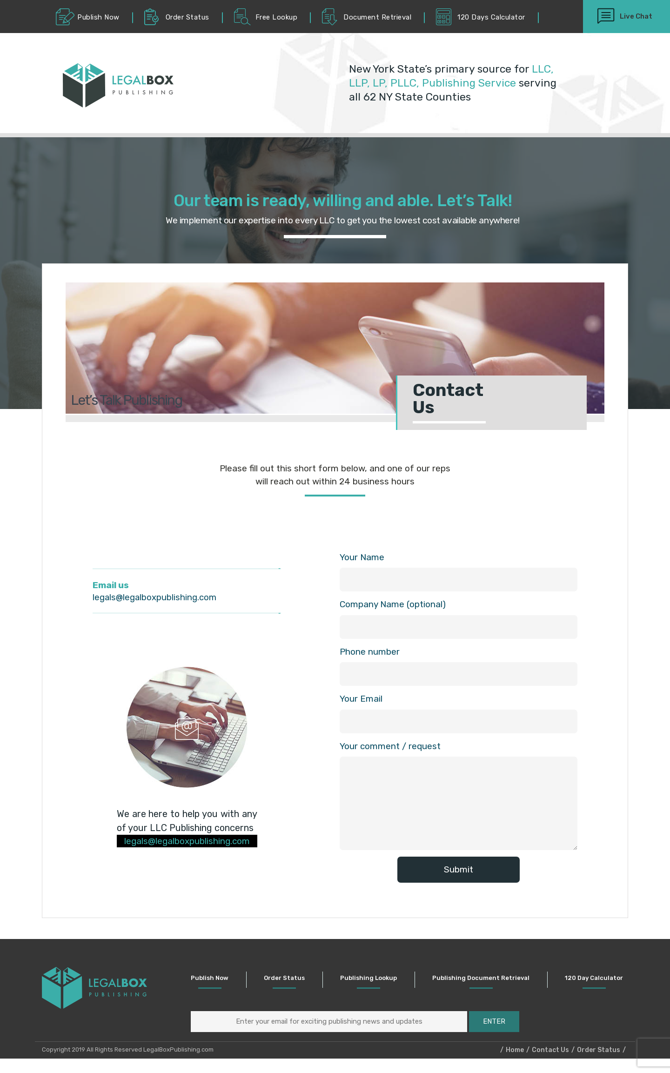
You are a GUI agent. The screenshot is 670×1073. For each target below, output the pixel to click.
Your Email (361, 702)
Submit (458, 873)
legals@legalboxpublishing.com (155, 597)
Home (515, 1064)
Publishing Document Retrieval (489, 987)
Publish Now (222, 987)
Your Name (362, 557)
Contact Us (550, 1064)
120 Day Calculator (599, 987)
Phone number (370, 653)
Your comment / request (390, 749)
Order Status (296, 987)
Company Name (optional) (393, 605)
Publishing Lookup (378, 987)
